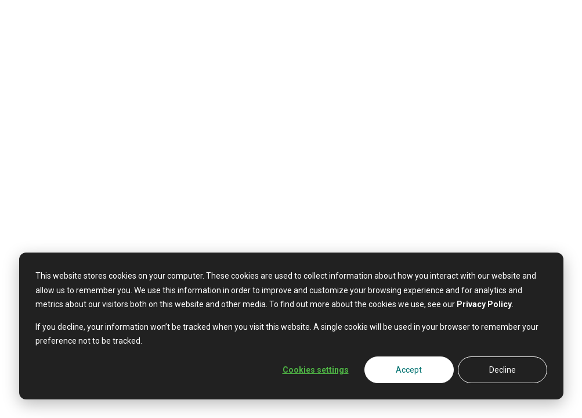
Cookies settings (316, 369)
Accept (409, 369)
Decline (502, 369)
